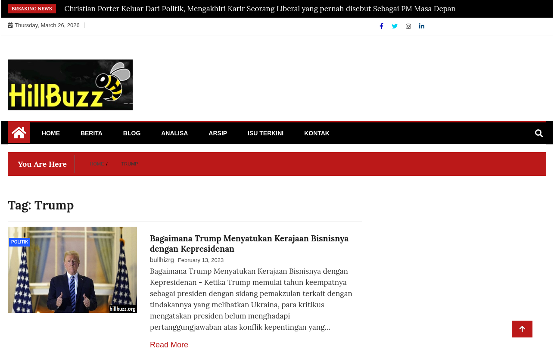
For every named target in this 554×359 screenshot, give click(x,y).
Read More (169, 344)
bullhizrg (162, 259)
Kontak (317, 133)
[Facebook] (382, 26)
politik (19, 242)
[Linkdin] (421, 26)
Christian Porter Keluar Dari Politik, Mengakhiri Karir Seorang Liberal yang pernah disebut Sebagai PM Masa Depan (260, 8)
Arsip (218, 133)
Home (51, 133)
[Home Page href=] (19, 135)
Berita (92, 133)
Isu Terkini (265, 133)
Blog (131, 133)
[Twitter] (395, 26)
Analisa (174, 133)
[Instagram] (409, 26)
